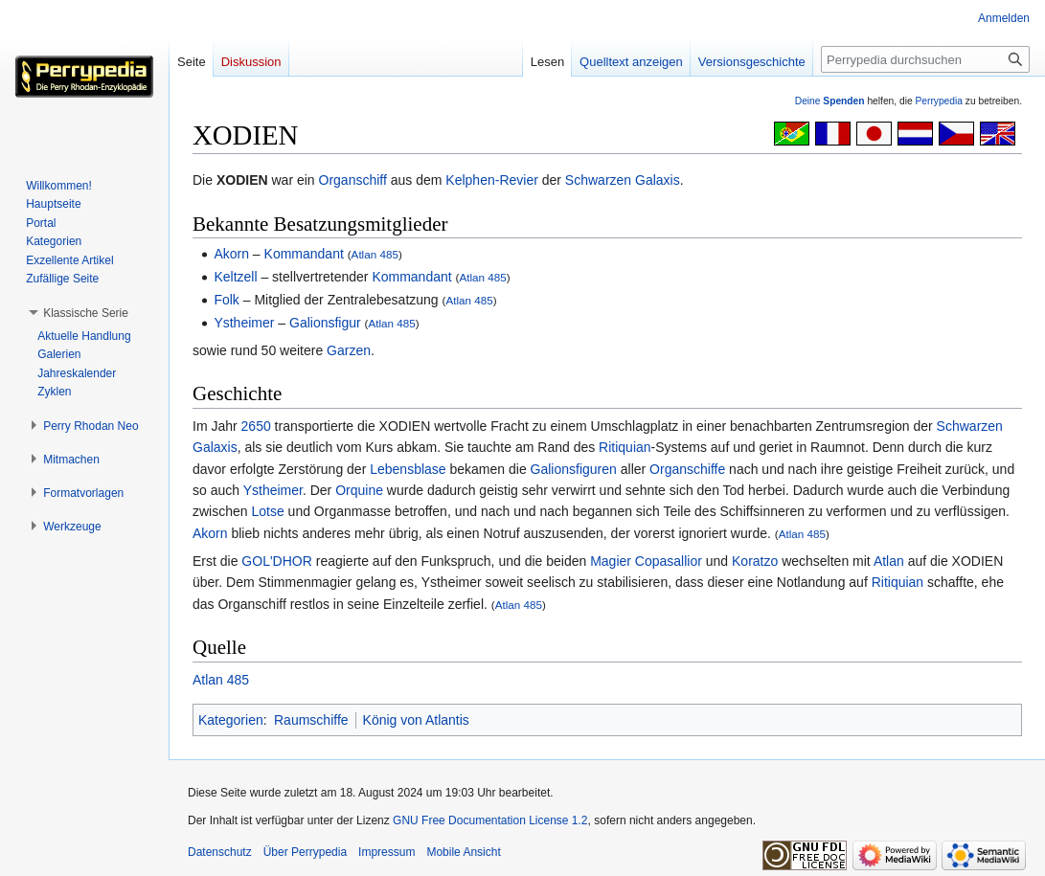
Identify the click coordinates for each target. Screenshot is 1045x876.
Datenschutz (220, 852)
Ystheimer (244, 322)
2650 (256, 426)
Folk (226, 299)
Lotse (267, 511)
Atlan (889, 561)
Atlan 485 (375, 254)
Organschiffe (687, 469)
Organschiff (353, 180)
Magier (610, 561)
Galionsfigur (325, 322)
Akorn (231, 253)
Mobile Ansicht (463, 852)
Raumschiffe (311, 720)
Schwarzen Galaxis (622, 180)
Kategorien (230, 720)
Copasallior (668, 561)
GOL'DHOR (276, 561)
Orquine (359, 490)
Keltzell (235, 276)
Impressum (386, 852)
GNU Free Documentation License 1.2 (490, 820)
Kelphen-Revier (491, 180)
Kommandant (304, 253)
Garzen (349, 350)
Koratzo (755, 561)
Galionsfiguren (574, 469)
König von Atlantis (416, 720)
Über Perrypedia (305, 852)
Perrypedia (939, 101)
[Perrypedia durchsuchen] (925, 59)
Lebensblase (407, 469)
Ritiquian (624, 447)
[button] (85, 313)
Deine (830, 101)
